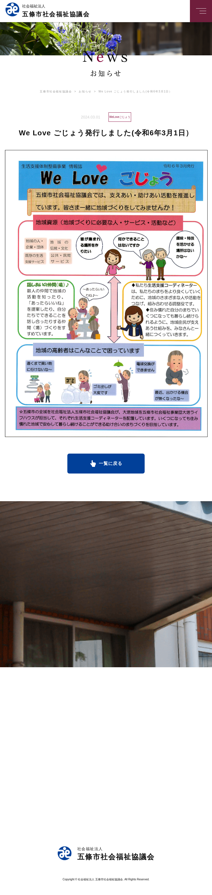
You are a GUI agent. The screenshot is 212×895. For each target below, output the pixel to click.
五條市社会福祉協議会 (56, 91)
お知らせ (81, 91)
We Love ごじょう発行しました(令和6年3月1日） (132, 91)
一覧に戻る (110, 463)
